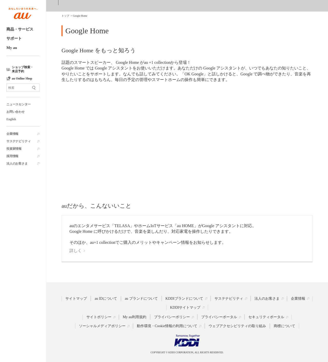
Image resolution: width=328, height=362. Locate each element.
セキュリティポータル (266, 317)
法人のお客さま (17, 163)
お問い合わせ (15, 112)
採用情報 (12, 156)
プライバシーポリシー (172, 317)
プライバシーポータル (219, 317)
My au (11, 48)
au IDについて (106, 298)
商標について (284, 326)
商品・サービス (19, 29)
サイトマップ (76, 298)
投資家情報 (14, 148)
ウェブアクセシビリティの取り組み (237, 326)
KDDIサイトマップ (185, 307)
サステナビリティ (18, 141)
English (11, 119)
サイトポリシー (98, 317)
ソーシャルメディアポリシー (102, 326)
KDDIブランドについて (184, 298)
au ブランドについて (141, 298)
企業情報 (12, 134)
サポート (14, 38)
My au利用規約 (134, 317)
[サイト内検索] (22, 88)
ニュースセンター (18, 104)
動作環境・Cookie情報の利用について (167, 326)
